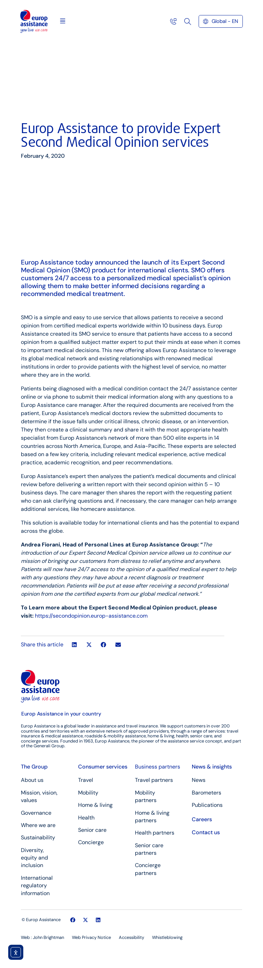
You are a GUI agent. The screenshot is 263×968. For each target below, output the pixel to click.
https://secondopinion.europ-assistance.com (91, 615)
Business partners (157, 766)
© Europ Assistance (41, 919)
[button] (63, 21)
